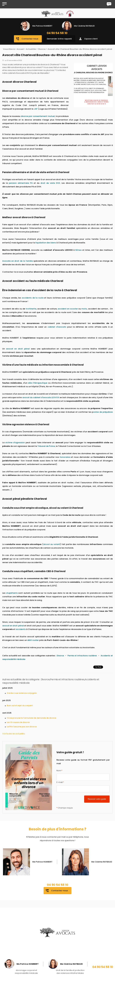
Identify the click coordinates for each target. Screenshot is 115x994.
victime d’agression (15, 442)
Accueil (20, 49)
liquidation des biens (45, 242)
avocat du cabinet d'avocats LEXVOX (40, 397)
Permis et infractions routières (82, 655)
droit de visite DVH (50, 183)
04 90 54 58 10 (57, 33)
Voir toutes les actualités (13, 733)
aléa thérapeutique (37, 382)
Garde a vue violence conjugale (21, 693)
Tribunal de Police (46, 446)
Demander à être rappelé (59, 38)
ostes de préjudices (103, 412)
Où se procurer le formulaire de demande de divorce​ (31, 718)
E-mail (60, 782)
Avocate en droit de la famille (17, 261)
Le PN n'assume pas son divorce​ (22, 726)
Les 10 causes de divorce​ (18, 722)
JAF (35, 108)
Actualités (31, 49)
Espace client (88, 39)
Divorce (42, 49)
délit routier (33, 640)
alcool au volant (51, 544)
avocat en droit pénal (18, 348)
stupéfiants (12, 593)
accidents (21, 629)
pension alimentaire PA (21, 183)
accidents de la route (33, 297)
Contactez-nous (27, 39)
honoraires (65, 457)
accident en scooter (68, 308)
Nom (59, 770)
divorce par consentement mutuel (38, 116)
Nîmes (78, 250)
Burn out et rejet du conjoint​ (20, 705)
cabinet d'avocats (57, 326)
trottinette (31, 308)
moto (84, 308)
